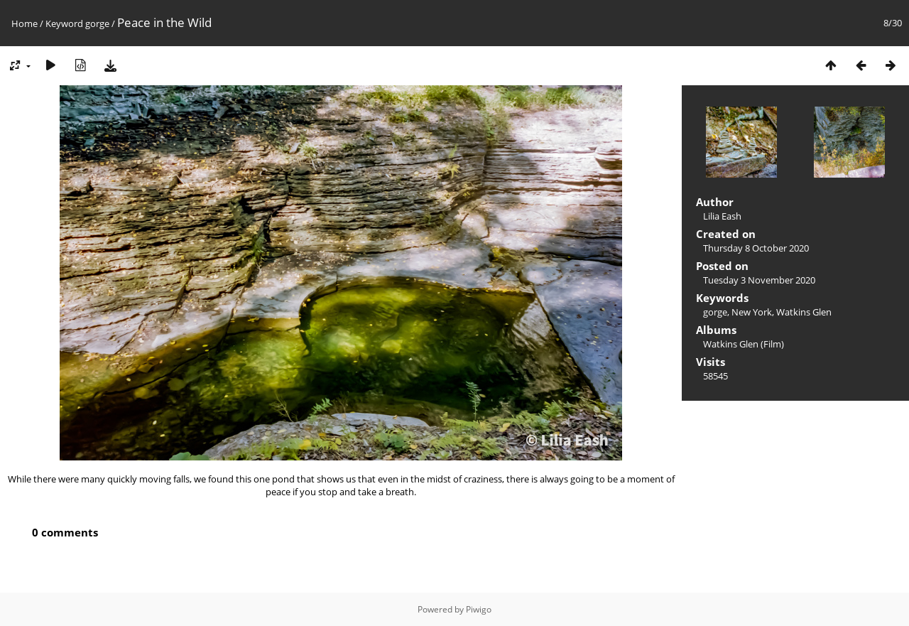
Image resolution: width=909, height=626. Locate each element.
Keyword (64, 23)
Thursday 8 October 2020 (756, 248)
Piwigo (478, 609)
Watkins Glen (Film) (743, 344)
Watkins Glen (804, 312)
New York (751, 312)
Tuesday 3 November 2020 (759, 280)
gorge (97, 23)
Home (24, 23)
